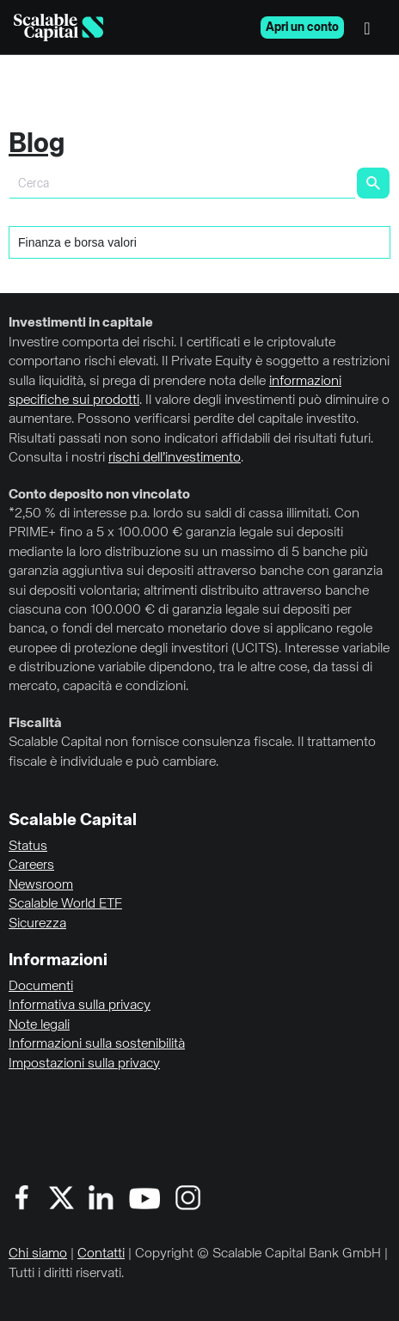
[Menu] (371, 27)
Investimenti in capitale (81, 323)
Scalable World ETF (65, 904)
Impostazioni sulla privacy (84, 1064)
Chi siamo (38, 1254)
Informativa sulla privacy (79, 1005)
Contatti (101, 1254)
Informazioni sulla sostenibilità (97, 1044)
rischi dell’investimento (174, 458)
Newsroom (41, 885)
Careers (31, 865)
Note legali (39, 1025)
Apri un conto (302, 27)
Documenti (41, 987)
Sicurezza (37, 924)
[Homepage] (58, 27)
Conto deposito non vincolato (99, 495)
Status (28, 846)
